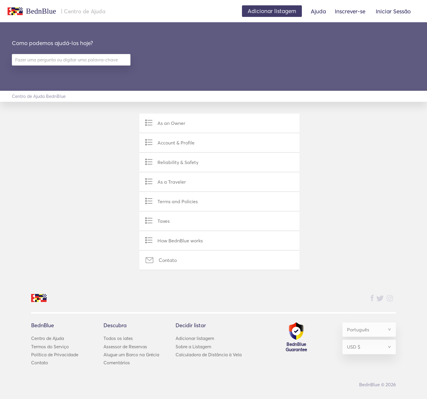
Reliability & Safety (177, 162)
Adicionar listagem (195, 338)
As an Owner (171, 123)
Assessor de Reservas (125, 346)
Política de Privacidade (54, 354)
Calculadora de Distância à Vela (209, 354)
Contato (168, 260)
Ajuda (318, 11)
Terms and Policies (177, 201)
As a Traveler (171, 182)
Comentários (116, 362)
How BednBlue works (180, 241)
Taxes (163, 221)
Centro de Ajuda (47, 338)
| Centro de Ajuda (83, 12)
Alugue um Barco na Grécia (131, 354)
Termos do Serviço (50, 346)
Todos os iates (118, 338)
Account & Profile (176, 143)
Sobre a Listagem (193, 346)
